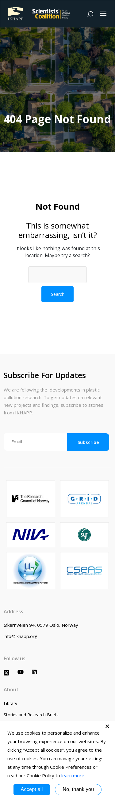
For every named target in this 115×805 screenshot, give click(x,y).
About (11, 689)
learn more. (73, 775)
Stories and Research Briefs (31, 715)
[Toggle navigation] (103, 14)
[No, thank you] (107, 726)
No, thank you (78, 789)
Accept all (32, 789)
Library (10, 703)
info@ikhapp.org (20, 636)
